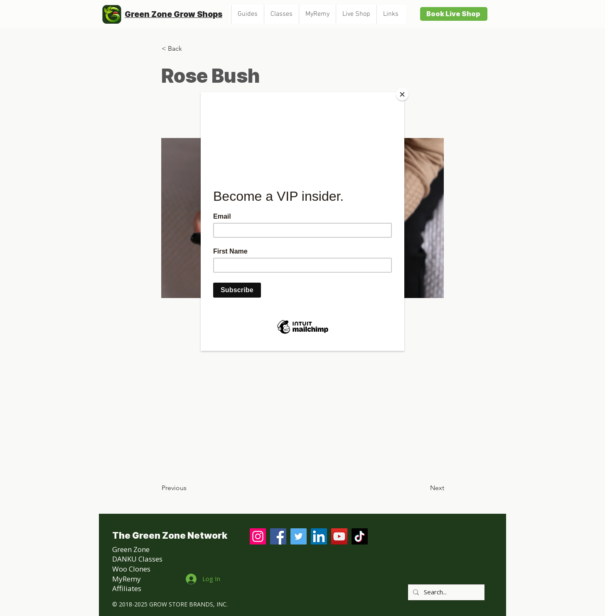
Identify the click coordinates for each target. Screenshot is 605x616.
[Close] (402, 94)
